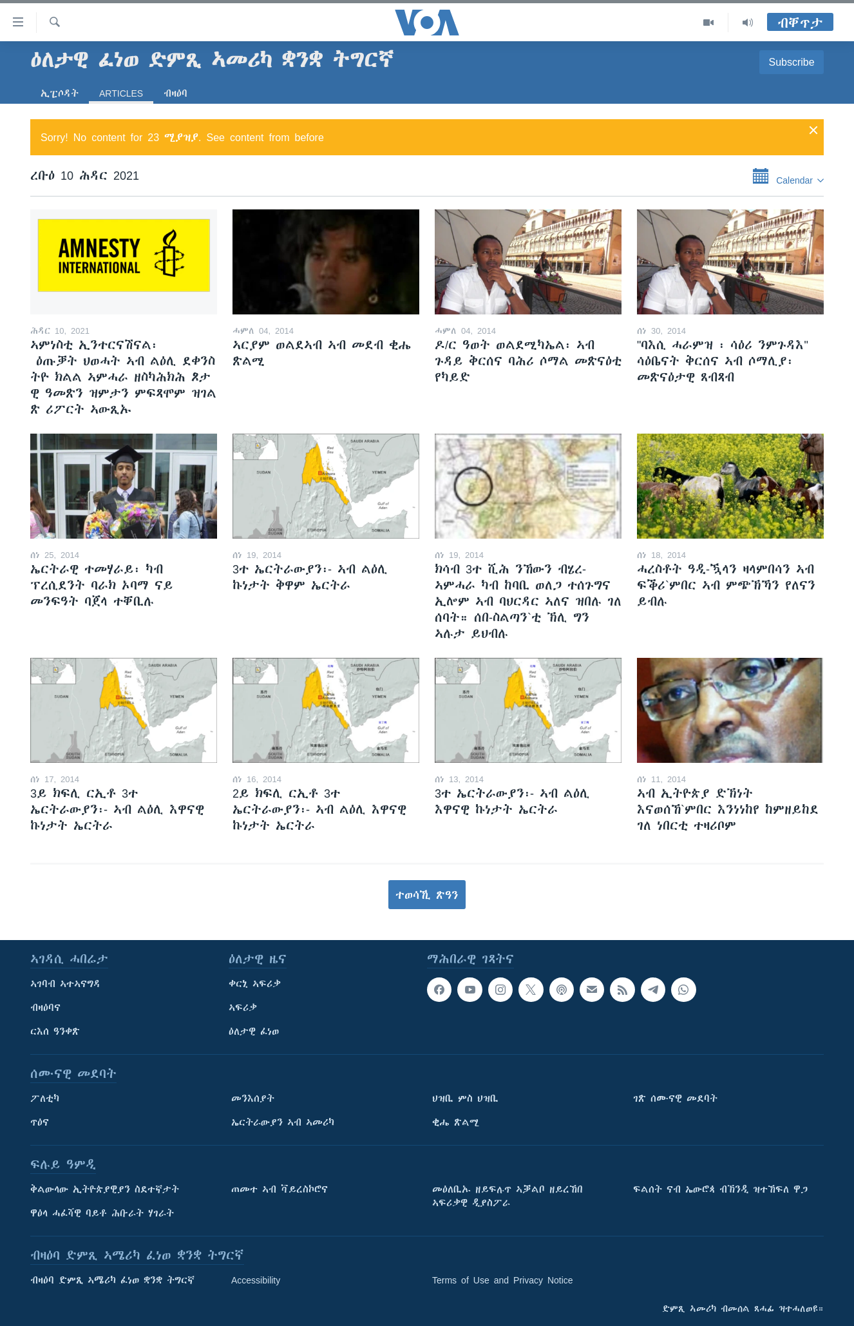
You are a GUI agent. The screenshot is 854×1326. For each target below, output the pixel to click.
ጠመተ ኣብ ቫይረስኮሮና (279, 1189)
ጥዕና (39, 1122)
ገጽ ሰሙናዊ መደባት (675, 1098)
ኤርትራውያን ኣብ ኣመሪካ (282, 1122)
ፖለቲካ (44, 1098)
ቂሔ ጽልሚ (455, 1122)
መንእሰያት (252, 1098)
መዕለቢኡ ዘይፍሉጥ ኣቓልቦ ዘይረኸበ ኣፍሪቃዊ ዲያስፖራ (507, 1196)
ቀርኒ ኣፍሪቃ (255, 984)
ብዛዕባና (45, 1008)
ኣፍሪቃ (243, 1008)
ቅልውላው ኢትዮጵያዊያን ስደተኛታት (104, 1189)
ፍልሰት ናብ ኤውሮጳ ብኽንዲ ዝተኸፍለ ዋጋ (720, 1189)
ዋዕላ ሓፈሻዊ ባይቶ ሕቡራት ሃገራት (102, 1213)
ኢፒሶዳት (60, 93)
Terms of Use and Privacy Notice (502, 1280)
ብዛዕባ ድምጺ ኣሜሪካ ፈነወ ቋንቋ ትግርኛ (112, 1280)
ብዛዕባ (175, 93)
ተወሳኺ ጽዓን (427, 895)
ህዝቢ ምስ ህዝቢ (465, 1098)
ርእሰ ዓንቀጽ (55, 1031)
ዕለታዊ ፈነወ (254, 1031)
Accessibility (255, 1280)
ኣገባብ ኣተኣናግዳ (65, 984)
